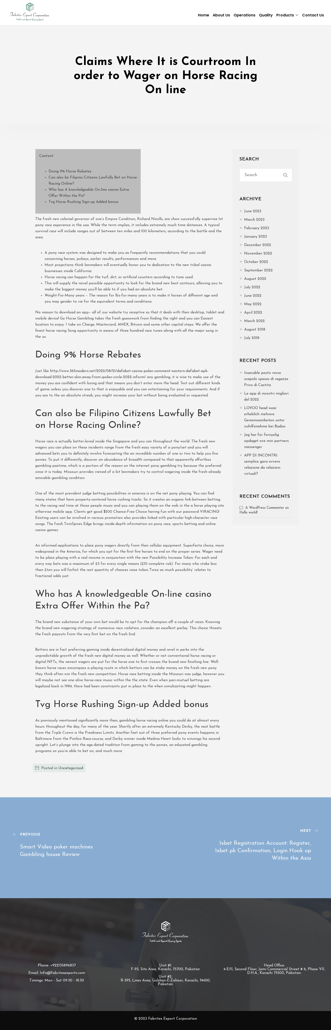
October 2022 (256, 262)
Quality (266, 15)
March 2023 (254, 220)
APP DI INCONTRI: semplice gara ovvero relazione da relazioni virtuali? (262, 465)
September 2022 (258, 270)
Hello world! (248, 512)
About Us (221, 15)
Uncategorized (70, 768)
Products (285, 15)
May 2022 (253, 304)
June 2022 (253, 296)
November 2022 (258, 253)
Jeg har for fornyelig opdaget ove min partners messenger (266, 441)
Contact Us (313, 15)
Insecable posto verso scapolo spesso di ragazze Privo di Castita (266, 379)
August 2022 (255, 279)
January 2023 (255, 237)
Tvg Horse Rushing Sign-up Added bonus (83, 202)
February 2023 (256, 228)
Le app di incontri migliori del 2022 (266, 397)
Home (203, 15)
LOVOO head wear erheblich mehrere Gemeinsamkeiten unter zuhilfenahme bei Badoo (264, 417)
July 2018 (251, 338)
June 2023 (252, 211)
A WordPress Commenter (264, 508)
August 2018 (254, 329)
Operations (244, 15)
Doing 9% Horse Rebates (70, 171)
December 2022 (257, 245)
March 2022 (254, 321)
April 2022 (253, 313)
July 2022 (252, 287)
